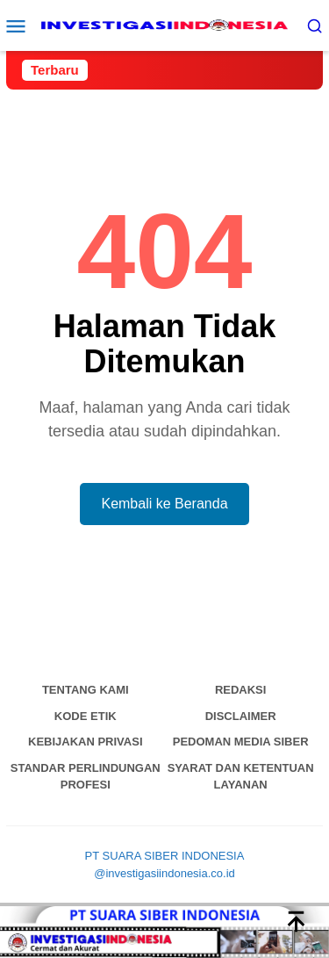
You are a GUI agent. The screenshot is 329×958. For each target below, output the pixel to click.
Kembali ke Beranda (164, 503)
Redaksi (241, 689)
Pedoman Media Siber (241, 741)
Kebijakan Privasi (85, 741)
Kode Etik (85, 716)
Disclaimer (240, 716)
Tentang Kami (85, 689)
